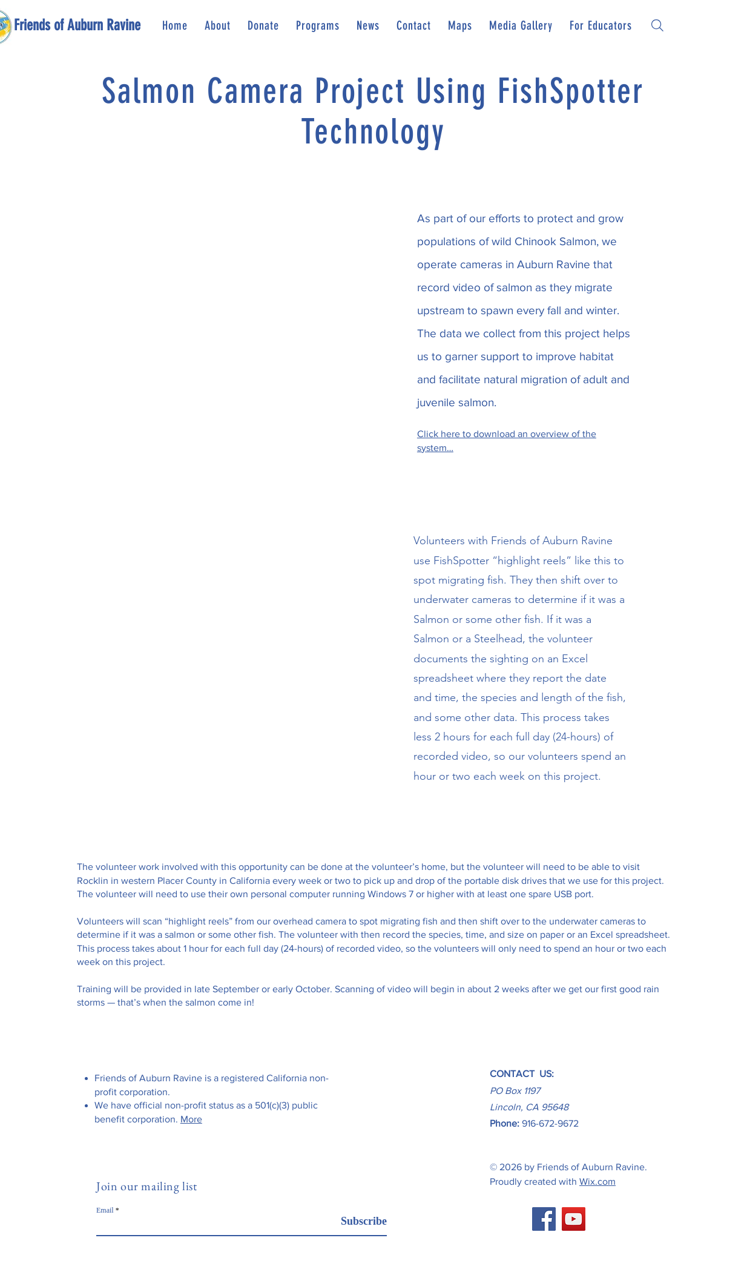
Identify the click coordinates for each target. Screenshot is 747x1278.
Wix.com (597, 1181)
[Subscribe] (356, 1221)
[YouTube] (573, 1219)
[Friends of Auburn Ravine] (77, 25)
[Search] (657, 25)
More (191, 1119)
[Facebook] (544, 1219)
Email (105, 1210)
